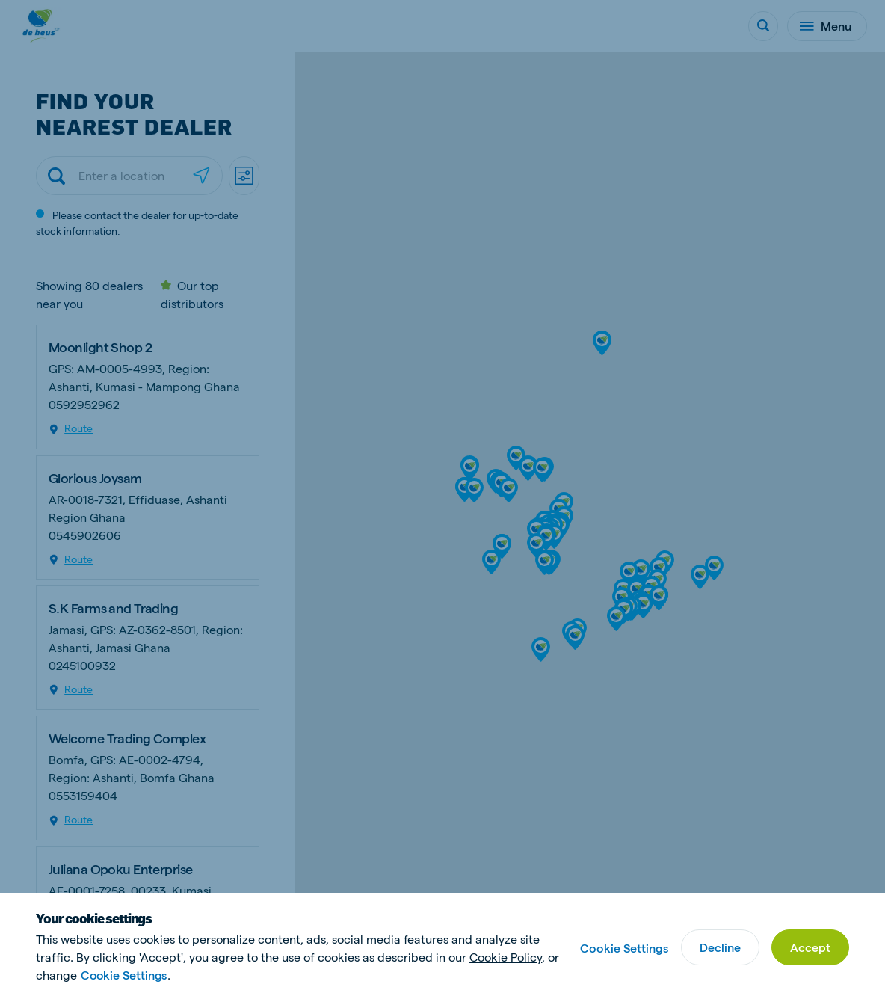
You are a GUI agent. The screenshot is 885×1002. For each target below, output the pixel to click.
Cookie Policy (505, 957)
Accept (810, 947)
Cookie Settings (125, 975)
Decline (720, 947)
